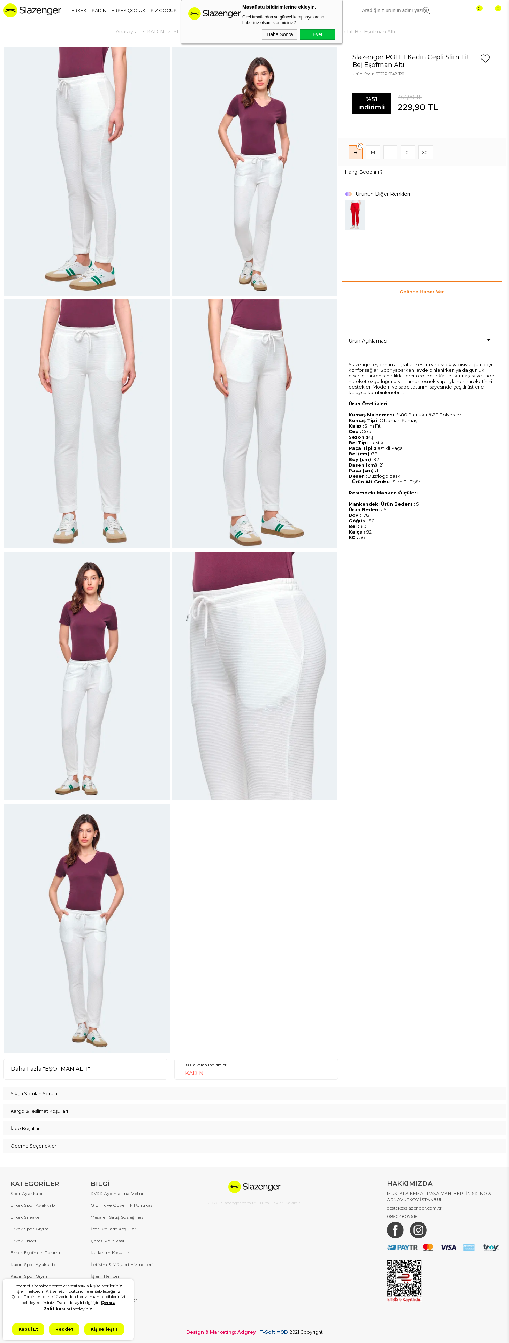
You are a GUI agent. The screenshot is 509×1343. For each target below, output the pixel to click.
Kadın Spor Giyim (29, 1276)
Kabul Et (28, 1329)
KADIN (99, 10)
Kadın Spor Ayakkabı (33, 1264)
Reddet (64, 1329)
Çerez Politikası (107, 1240)
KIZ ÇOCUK (164, 10)
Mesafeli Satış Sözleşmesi (118, 1217)
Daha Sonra (280, 34)
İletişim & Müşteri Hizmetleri (122, 1264)
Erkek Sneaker (25, 1217)
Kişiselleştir (104, 1329)
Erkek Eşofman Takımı (35, 1252)
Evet (317, 34)
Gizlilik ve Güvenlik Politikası (122, 1205)
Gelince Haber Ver (422, 291)
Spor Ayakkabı (26, 1193)
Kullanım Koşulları (111, 1252)
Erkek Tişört (23, 1240)
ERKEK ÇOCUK (128, 10)
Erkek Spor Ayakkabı (33, 1205)
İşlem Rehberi (106, 1276)
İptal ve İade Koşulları (114, 1228)
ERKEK (78, 10)
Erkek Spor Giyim (29, 1228)
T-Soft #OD (273, 1332)
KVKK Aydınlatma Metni (117, 1193)
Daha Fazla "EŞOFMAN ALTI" (50, 1069)
